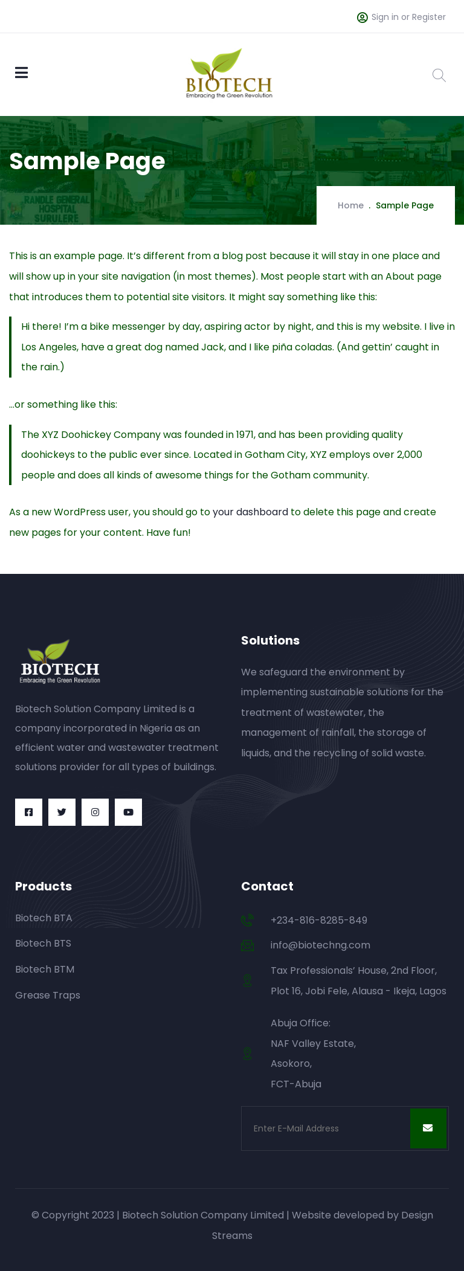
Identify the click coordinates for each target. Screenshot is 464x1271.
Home (351, 205)
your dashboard (250, 512)
